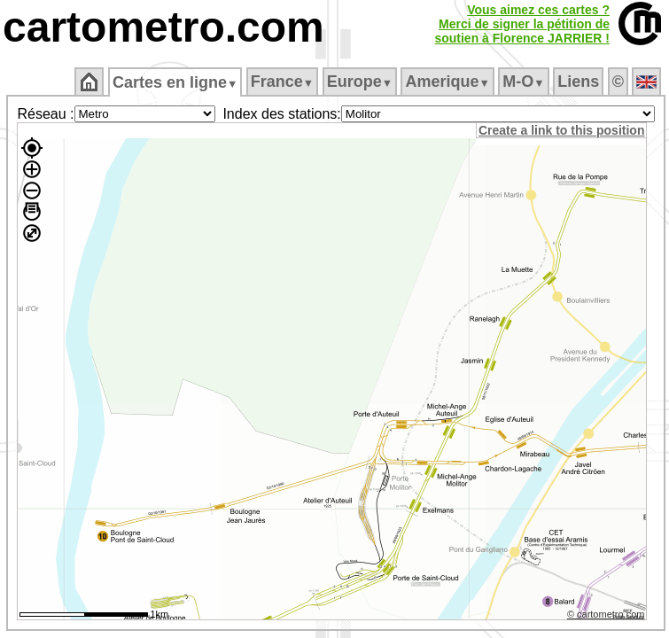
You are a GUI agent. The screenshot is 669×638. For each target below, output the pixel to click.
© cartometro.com (606, 614)
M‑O (523, 81)
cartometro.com (163, 27)
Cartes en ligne (175, 82)
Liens (578, 81)
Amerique (447, 81)
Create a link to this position (561, 130)
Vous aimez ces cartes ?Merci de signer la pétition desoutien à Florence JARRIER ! (522, 24)
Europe (360, 81)
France (282, 81)
